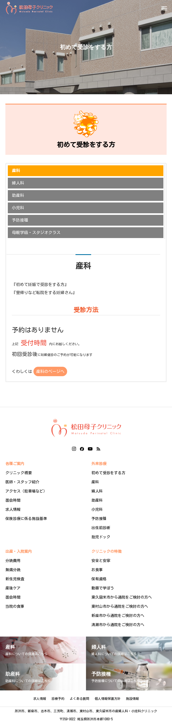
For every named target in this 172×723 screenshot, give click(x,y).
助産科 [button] (18, 195)
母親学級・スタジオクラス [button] (36, 232)
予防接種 (98, 519)
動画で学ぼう (102, 588)
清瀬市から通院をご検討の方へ (117, 625)
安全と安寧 (100, 561)
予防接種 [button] (20, 220)
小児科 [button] (18, 208)
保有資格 (98, 579)
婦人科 (97, 491)
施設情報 (132, 698)
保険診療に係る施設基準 (26, 519)
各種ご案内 (14, 464)
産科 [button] (16, 171)
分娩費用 (12, 561)
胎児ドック (100, 537)
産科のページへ (50, 371)
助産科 (97, 500)
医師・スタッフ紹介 (22, 482)
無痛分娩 (12, 570)
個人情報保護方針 (108, 698)
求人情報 (12, 509)
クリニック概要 (18, 473)
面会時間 (12, 500)
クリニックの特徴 (106, 551)
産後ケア (12, 588)
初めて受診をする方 (108, 473)
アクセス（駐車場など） (26, 491)
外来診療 (98, 464)
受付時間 (34, 343)
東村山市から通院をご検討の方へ (119, 606)
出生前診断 (100, 528)
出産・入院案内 (18, 551)
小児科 (97, 509)
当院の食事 (14, 606)
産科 (95, 482)
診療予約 (57, 698)
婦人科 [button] (18, 183)
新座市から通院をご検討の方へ (117, 615)
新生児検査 (14, 579)
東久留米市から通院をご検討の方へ (121, 597)
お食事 (97, 570)
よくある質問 (79, 698)
